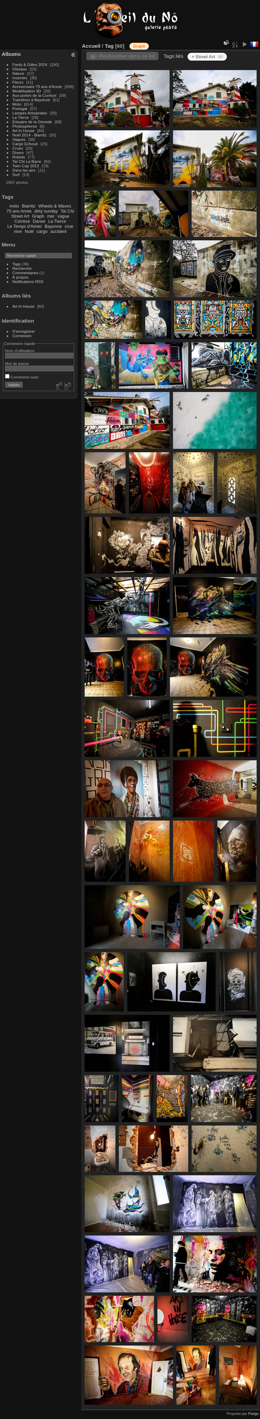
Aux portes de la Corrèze (35, 95)
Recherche (22, 268)
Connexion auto (22, 377)
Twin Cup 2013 (26, 165)
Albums (11, 54)
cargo (42, 231)
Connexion (22, 335)
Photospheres (25, 126)
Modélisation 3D (27, 91)
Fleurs (18, 82)
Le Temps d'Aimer (24, 226)
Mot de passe (17, 363)
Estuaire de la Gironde (32, 121)
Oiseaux (20, 69)
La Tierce (21, 117)
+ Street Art (207, 56)
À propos (20, 277)
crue (69, 226)
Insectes (20, 77)
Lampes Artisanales (30, 113)
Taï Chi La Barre (27, 161)
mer (51, 216)
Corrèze (22, 221)
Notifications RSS (28, 281)
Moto (17, 104)
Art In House (24, 130)
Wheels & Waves (54, 206)
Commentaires (26, 272)
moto (14, 206)
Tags (17, 264)
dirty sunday (46, 211)
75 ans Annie (18, 211)
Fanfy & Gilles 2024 (30, 64)
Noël (29, 231)
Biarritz (29, 206)
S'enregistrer (24, 331)
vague (63, 216)
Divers (18, 152)
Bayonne (53, 226)
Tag (109, 46)
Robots (19, 157)
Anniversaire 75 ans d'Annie (38, 86)
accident (58, 231)
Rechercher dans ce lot (127, 56)
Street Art (20, 216)
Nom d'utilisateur (20, 350)
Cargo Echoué (25, 143)
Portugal (20, 108)
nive (18, 231)
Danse (39, 221)
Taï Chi (67, 211)
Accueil (91, 46)
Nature (18, 73)
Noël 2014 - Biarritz (30, 135)
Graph (38, 216)
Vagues (19, 139)
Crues (18, 148)
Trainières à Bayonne (31, 99)
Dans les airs (24, 170)
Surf (16, 174)
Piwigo (253, 1414)
